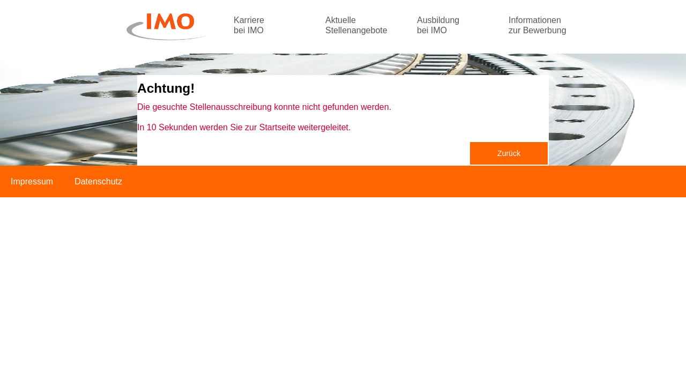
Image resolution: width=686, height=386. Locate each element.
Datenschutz (98, 181)
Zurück (508, 153)
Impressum (32, 181)
